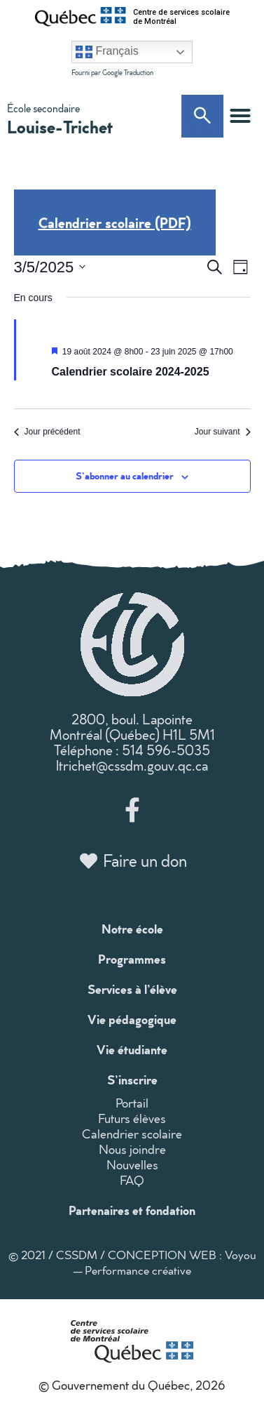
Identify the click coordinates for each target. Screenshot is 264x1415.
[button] (240, 116)
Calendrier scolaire (132, 1134)
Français (107, 52)
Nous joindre (132, 1149)
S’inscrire (132, 1079)
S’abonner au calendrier (125, 475)
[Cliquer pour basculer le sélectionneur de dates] (50, 267)
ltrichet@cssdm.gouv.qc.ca (132, 765)
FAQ (132, 1180)
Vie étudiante (132, 1049)
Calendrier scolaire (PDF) (115, 222)
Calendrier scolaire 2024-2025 (130, 372)
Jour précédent (47, 432)
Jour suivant (223, 432)
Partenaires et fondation (132, 1210)
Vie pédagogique (132, 1019)
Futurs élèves (132, 1118)
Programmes (132, 959)
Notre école (132, 928)
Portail (132, 1103)
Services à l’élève (132, 989)
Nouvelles (132, 1165)
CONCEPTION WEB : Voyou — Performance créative (165, 1262)
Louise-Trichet (60, 126)
